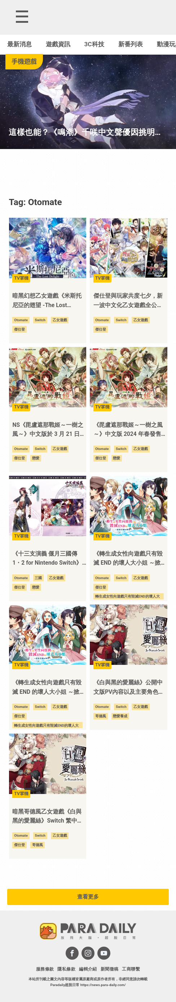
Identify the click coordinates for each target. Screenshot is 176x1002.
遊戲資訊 (58, 44)
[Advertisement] (88, 171)
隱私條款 (66, 969)
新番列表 (130, 44)
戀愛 (35, 458)
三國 (38, 578)
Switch (40, 320)
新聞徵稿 (110, 969)
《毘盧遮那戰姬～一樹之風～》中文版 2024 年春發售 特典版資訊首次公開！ (128, 430)
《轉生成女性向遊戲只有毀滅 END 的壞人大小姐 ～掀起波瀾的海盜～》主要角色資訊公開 (48, 688)
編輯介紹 (88, 969)
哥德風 (100, 716)
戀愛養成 (120, 716)
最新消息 (19, 44)
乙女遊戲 (60, 320)
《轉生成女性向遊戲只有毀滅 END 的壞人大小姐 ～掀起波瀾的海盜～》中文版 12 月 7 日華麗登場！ (129, 559)
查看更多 (88, 896)
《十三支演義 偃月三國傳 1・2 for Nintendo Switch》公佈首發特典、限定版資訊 (47, 559)
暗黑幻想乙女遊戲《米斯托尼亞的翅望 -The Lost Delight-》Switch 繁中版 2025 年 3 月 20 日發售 (47, 301)
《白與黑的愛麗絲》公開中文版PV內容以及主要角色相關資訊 (128, 688)
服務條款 (45, 969)
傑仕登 (19, 329)
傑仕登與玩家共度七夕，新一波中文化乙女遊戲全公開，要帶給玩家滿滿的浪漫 (128, 301)
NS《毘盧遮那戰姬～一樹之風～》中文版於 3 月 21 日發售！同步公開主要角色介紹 (48, 430)
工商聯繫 (131, 969)
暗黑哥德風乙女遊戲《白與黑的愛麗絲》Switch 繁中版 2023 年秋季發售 (47, 817)
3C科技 (94, 44)
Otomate (21, 320)
